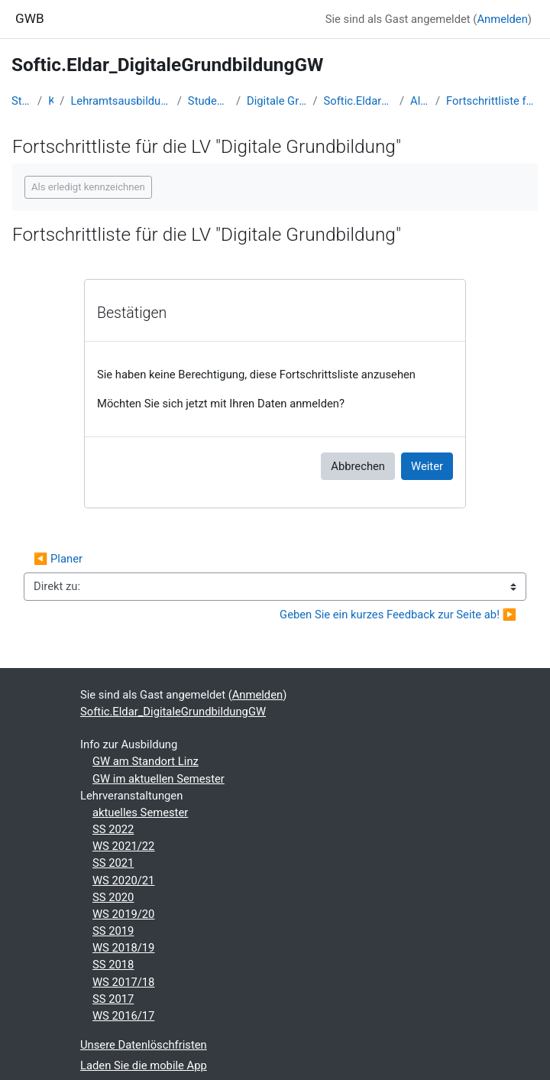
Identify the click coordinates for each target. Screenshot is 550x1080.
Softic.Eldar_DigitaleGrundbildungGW (358, 101)
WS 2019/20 (123, 914)
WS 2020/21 (123, 880)
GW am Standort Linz (145, 761)
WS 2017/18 (123, 982)
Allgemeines (419, 101)
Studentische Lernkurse (209, 101)
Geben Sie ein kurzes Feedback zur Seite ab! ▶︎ (398, 614)
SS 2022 (113, 829)
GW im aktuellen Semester (158, 779)
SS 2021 (113, 863)
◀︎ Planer (58, 559)
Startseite (21, 101)
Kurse (50, 101)
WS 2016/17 (123, 1016)
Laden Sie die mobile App (143, 1065)
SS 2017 (113, 999)
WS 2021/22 (123, 846)
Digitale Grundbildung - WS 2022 (276, 101)
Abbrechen (358, 466)
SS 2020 (113, 897)
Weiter (427, 466)
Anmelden (502, 19)
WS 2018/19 (123, 948)
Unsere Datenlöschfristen (143, 1045)
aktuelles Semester (140, 812)
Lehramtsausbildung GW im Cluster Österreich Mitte (120, 101)
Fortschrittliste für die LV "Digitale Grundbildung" (492, 101)
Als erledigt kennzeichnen (88, 187)
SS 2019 (113, 931)
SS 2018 (113, 964)
